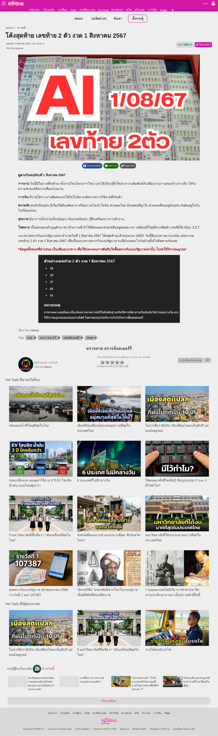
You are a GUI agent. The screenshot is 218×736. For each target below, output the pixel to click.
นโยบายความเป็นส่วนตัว (60, 729)
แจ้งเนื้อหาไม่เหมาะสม (184, 729)
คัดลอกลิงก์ (203, 45)
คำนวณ (139, 9)
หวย (29, 338)
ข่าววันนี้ (21, 28)
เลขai (89, 338)
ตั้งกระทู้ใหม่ (109, 701)
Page (163, 10)
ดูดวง (22, 175)
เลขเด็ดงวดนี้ (71, 338)
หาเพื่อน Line (87, 9)
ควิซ (129, 9)
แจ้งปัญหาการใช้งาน (159, 729)
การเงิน (152, 9)
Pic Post (103, 10)
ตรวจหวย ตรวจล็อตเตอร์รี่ (109, 348)
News (78, 19)
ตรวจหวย (117, 9)
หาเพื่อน (62, 9)
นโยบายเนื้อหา (82, 729)
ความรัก (24, 206)
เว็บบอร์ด (48, 9)
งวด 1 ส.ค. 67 (48, 338)
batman (19, 48)
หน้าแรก (34, 9)
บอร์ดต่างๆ (98, 19)
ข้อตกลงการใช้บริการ (33, 729)
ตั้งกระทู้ (137, 19)
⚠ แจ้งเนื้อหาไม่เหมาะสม (190, 361)
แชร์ (185, 44)
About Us (124, 729)
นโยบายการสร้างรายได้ (104, 729)
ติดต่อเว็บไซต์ (139, 729)
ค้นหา (118, 19)
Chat (73, 10)
